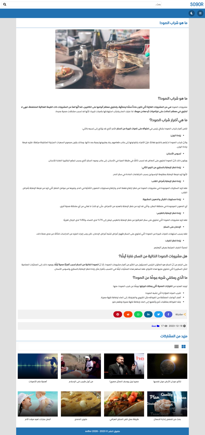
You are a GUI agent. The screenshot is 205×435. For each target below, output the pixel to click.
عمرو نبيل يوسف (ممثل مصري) (124, 382)
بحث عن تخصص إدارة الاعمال (167, 419)
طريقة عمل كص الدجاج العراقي (124, 419)
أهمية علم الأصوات (38, 382)
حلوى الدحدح (81, 419)
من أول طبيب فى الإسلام (81, 382)
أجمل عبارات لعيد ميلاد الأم (38, 419)
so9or (196, 4)
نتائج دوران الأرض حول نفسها (167, 382)
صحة (154, 326)
